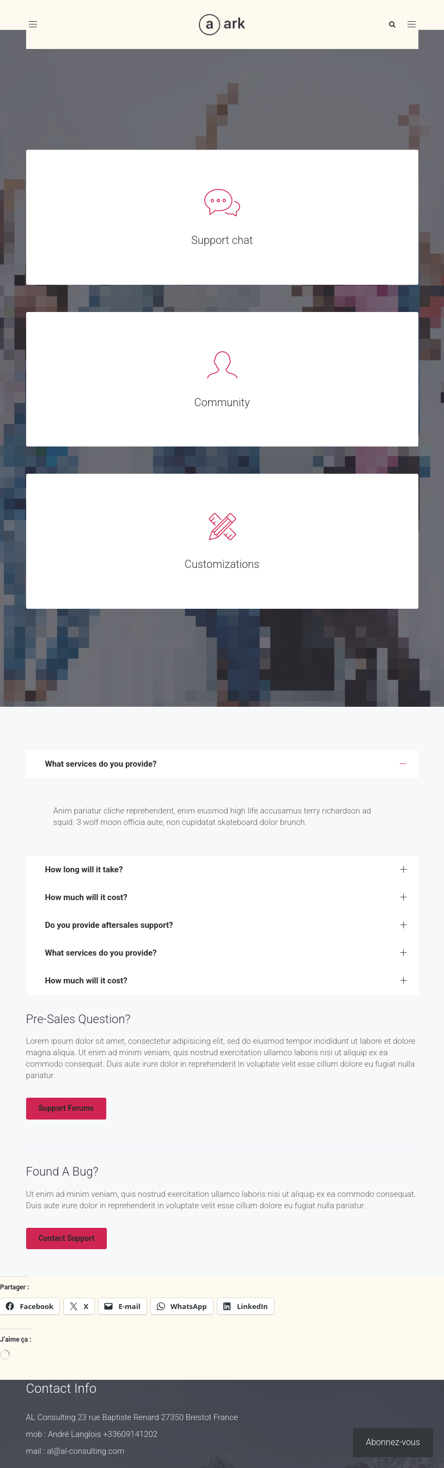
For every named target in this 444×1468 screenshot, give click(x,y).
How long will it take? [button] (84, 869)
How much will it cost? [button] (86, 897)
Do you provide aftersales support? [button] (109, 925)
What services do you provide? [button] (101, 764)
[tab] (222, 764)
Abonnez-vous (393, 1442)
